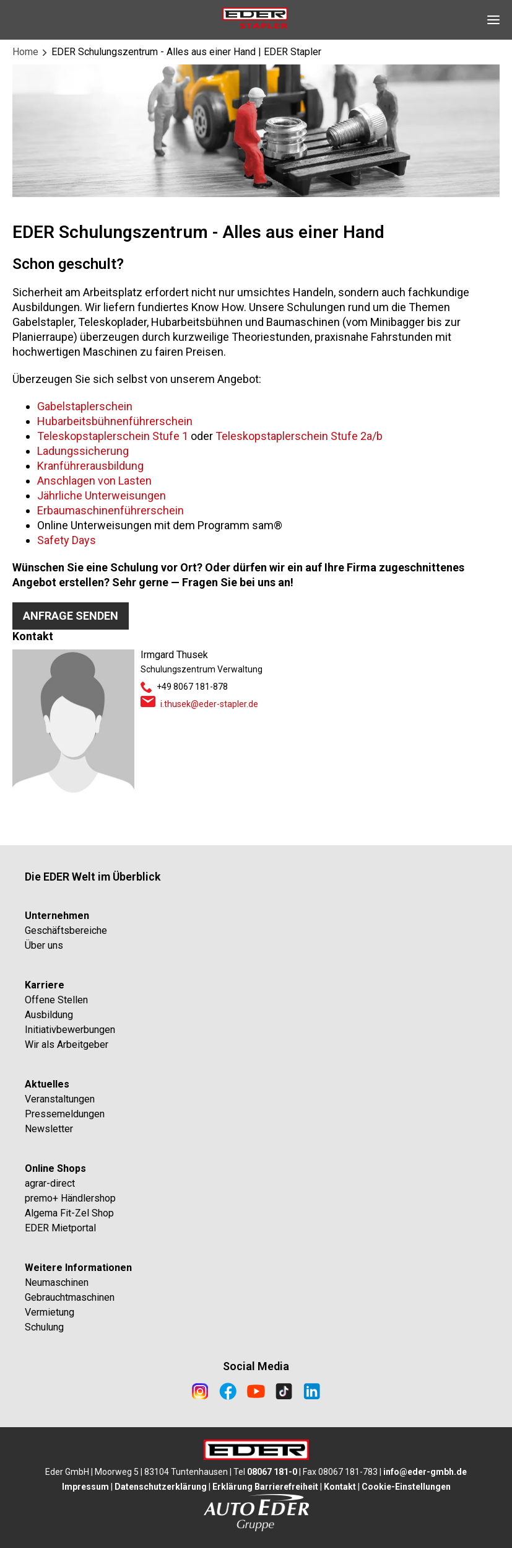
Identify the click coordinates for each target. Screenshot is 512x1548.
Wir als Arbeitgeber (66, 1044)
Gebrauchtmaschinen (70, 1297)
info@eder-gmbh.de (425, 1472)
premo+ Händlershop (70, 1198)
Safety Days (66, 540)
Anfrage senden (70, 615)
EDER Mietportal (60, 1228)
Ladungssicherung (83, 450)
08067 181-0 (272, 1472)
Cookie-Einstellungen (406, 1487)
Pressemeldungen (65, 1114)
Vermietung (49, 1312)
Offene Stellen (56, 1000)
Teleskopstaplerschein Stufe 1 (112, 435)
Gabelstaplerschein (84, 406)
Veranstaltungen (60, 1099)
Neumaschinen (57, 1282)
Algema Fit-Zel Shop (69, 1213)
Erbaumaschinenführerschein (110, 510)
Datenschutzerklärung (161, 1487)
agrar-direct (50, 1183)
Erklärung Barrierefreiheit (265, 1487)
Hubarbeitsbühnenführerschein (115, 421)
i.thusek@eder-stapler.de (209, 704)
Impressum (85, 1487)
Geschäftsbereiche (66, 930)
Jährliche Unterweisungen (101, 495)
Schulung (44, 1327)
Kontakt (340, 1487)
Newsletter (49, 1129)
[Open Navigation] (493, 20)
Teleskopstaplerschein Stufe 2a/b (299, 435)
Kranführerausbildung (90, 465)
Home (25, 52)
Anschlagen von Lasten (94, 480)
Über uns (44, 945)
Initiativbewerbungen (70, 1030)
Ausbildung (49, 1015)
